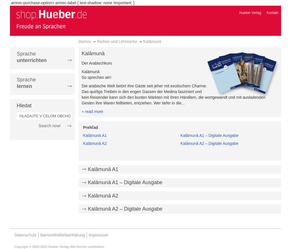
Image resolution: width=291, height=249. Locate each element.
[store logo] (51, 19)
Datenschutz (25, 235)
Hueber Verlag (250, 13)
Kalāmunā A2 (95, 143)
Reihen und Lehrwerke (117, 41)
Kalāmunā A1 (95, 135)
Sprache (32, 57)
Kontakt (272, 13)
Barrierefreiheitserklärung (62, 235)
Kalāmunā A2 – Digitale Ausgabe (209, 143)
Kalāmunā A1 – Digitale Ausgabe (209, 135)
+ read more (92, 111)
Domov (85, 41)
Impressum (98, 235)
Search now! (50, 126)
